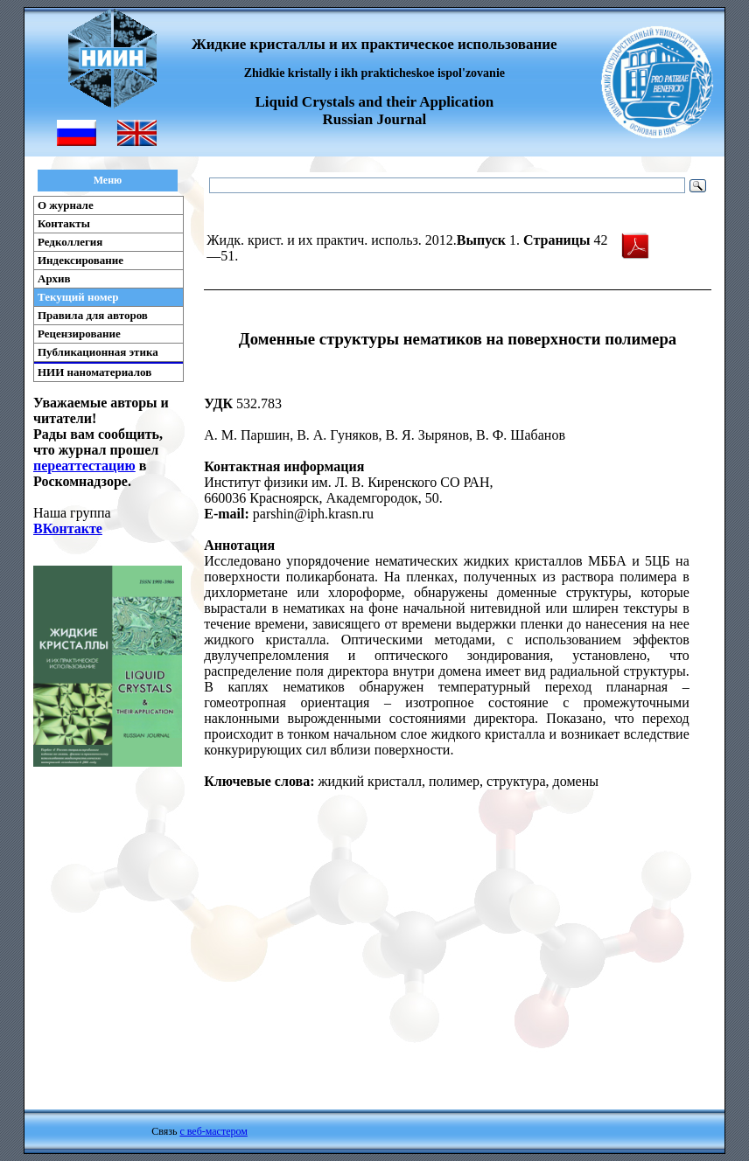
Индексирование (80, 260)
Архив (54, 278)
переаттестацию (84, 465)
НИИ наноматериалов (94, 372)
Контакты (64, 223)
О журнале (66, 205)
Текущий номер (78, 296)
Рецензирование (79, 333)
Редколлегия (70, 241)
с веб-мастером (213, 1131)
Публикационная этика (98, 351)
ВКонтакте (67, 528)
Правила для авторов (93, 315)
